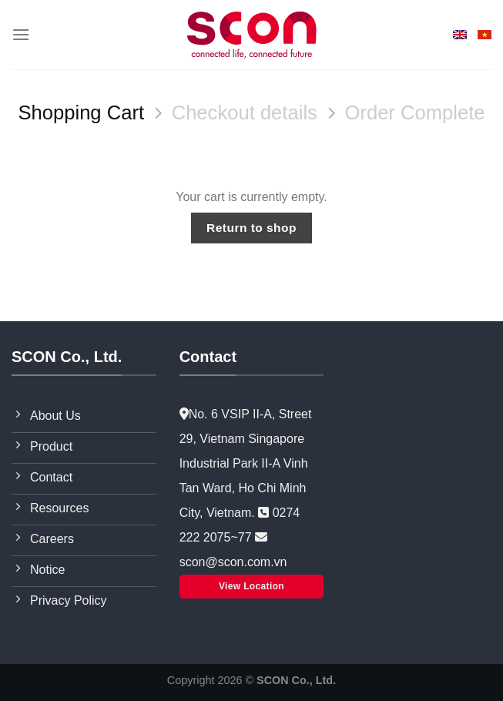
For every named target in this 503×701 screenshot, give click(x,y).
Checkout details (244, 112)
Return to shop (251, 227)
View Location (251, 586)
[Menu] (21, 34)
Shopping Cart (81, 112)
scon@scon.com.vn (233, 562)
